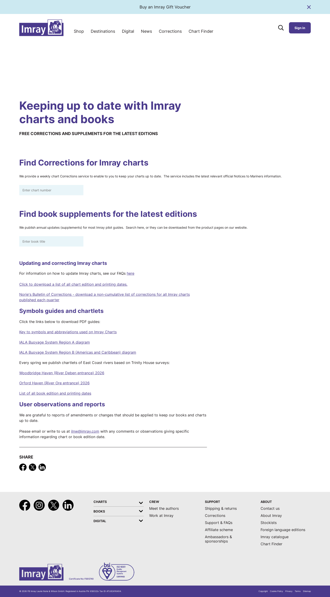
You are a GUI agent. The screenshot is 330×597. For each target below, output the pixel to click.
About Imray (271, 515)
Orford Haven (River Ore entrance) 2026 (54, 383)
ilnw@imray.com (85, 431)
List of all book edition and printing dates (55, 393)
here (130, 273)
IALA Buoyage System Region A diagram (54, 342)
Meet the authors (164, 508)
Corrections (170, 31)
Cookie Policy (276, 591)
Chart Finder (201, 31)
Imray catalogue (275, 537)
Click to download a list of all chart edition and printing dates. (73, 284)
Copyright (263, 591)
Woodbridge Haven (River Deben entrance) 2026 (61, 373)
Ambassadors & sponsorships (218, 539)
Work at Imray (161, 515)
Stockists (269, 523)
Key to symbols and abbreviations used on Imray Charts (68, 332)
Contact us (270, 508)
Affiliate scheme (219, 530)
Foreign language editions (283, 530)
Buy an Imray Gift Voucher (165, 7)
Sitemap (307, 591)
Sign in (299, 28)
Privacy (288, 591)
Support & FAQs (218, 523)
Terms (298, 591)
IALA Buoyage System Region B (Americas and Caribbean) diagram (77, 352)
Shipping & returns (221, 508)
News (146, 31)
